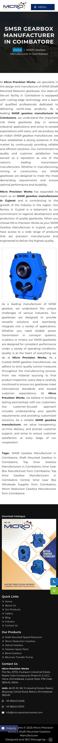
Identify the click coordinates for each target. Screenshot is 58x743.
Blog (7, 617)
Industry (10, 621)
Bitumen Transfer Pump (19, 657)
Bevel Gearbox (13, 653)
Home (17, 49)
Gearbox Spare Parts (17, 649)
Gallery (9, 613)
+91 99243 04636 (15, 700)
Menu (40, 7)
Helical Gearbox (14, 645)
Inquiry (9, 728)
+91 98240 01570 (15, 706)
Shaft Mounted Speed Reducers (23, 637)
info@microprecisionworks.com (24, 712)
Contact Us (11, 625)
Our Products (12, 609)
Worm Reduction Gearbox (20, 641)
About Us (10, 605)
